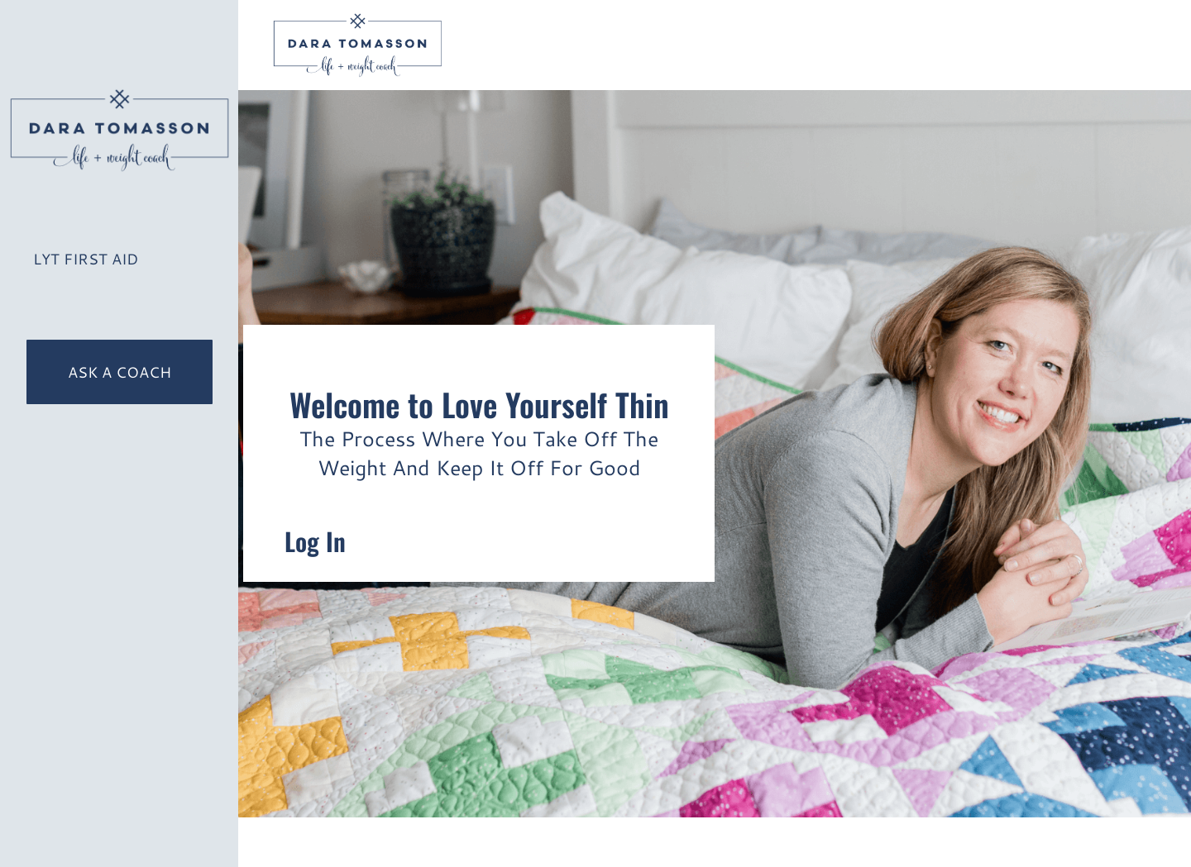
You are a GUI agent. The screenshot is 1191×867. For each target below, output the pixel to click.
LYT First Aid (85, 258)
